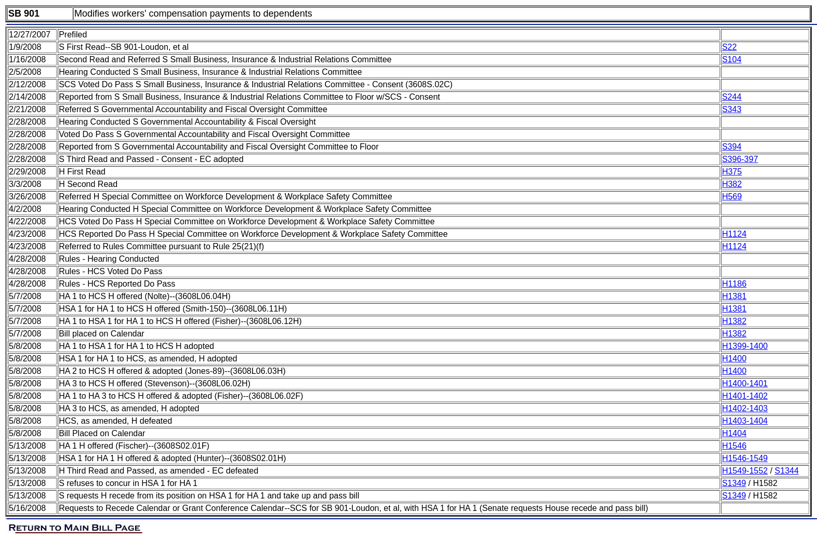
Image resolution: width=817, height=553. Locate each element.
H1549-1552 (745, 470)
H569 (732, 196)
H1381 (734, 296)
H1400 (734, 358)
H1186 (734, 283)
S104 (731, 59)
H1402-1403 (745, 408)
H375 (732, 171)
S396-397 (740, 159)
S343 (731, 109)
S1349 (734, 483)
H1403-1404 (745, 420)
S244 (731, 96)
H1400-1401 (745, 383)
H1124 (734, 234)
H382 (732, 184)
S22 (729, 47)
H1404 (734, 433)
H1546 (734, 445)
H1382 (734, 321)
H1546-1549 (745, 458)
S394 (731, 146)
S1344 (787, 470)
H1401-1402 (745, 396)
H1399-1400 (745, 346)
